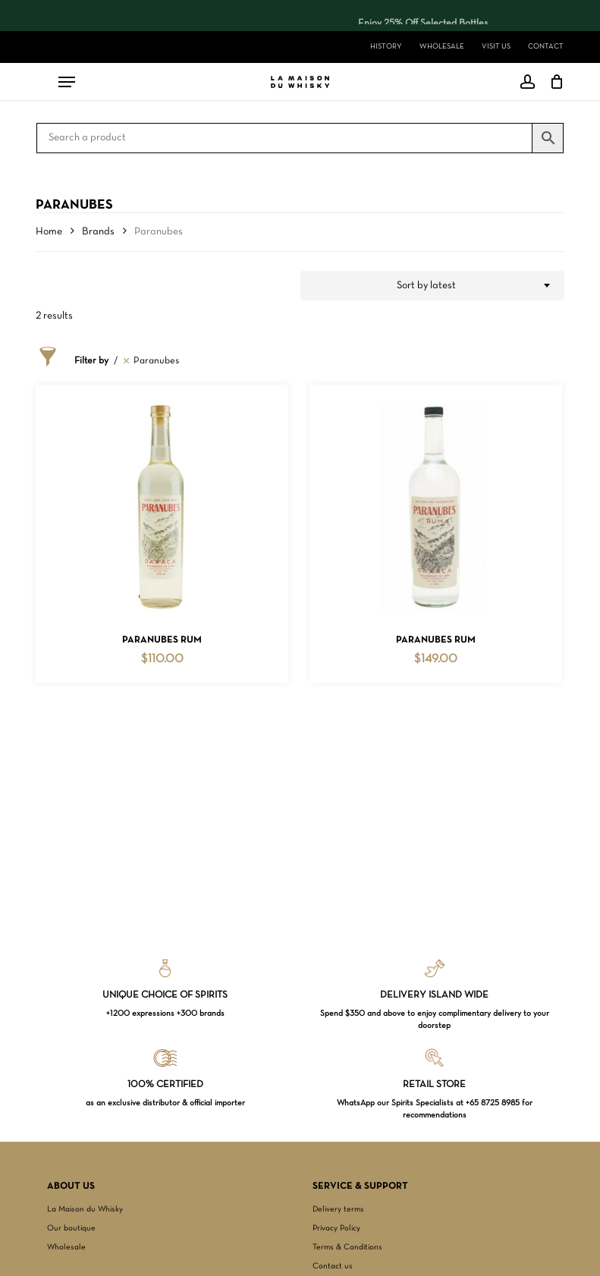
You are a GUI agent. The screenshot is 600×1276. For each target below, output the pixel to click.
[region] (297, 16)
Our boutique (71, 1228)
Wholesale (66, 1247)
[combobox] (432, 286)
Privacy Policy (336, 1228)
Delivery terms (338, 1209)
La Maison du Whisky (85, 1209)
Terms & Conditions (347, 1247)
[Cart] (553, 82)
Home (49, 232)
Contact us (333, 1266)
